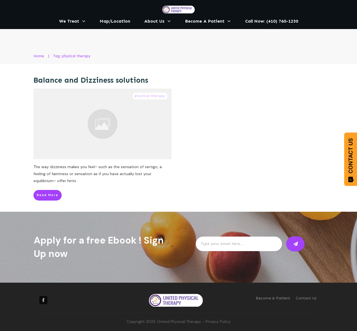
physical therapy (150, 96)
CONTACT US (350, 160)
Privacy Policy (218, 321)
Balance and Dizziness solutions (90, 80)
